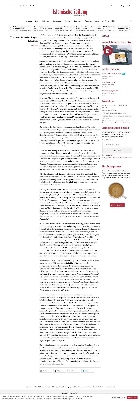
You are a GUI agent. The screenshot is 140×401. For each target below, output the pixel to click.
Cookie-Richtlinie (98, 387)
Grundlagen (57, 21)
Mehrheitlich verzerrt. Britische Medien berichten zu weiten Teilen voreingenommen (126, 28)
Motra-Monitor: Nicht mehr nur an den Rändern (64, 27)
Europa (125, 30)
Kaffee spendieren (117, 205)
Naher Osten (111, 30)
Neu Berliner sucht (108, 82)
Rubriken (45, 21)
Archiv (97, 21)
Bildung (42, 30)
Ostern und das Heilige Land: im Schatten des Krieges (85, 27)
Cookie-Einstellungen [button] (118, 397)
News (36, 21)
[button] (46, 371)
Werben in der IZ (110, 387)
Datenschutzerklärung (84, 387)
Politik (63, 30)
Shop (122, 6)
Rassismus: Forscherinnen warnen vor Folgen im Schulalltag (43, 27)
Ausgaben (28, 21)
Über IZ (32, 6)
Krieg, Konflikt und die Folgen (27, 30)
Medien (121, 30)
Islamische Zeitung (70, 11)
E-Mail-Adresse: (107, 140)
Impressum (28, 387)
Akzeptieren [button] (132, 397)
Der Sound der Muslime (109, 110)
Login (128, 6)
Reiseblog (88, 21)
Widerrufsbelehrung (44, 387)
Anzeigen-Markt (22, 6)
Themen (67, 21)
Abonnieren (114, 6)
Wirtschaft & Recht (103, 30)
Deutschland (48, 30)
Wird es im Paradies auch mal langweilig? (114, 113)
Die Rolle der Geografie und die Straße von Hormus (21, 27)
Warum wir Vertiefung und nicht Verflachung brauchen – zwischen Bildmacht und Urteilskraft (116, 122)
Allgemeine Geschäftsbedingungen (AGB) (64, 387)
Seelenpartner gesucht (110, 91)
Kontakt (12, 6)
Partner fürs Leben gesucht (111, 74)
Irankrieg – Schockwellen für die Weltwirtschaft (105, 27)
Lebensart (77, 21)
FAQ (35, 387)
